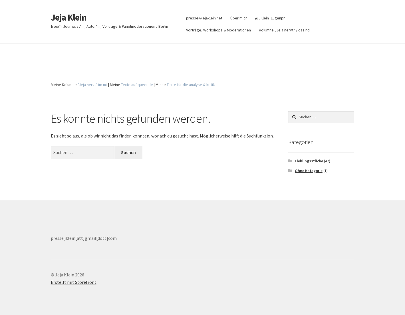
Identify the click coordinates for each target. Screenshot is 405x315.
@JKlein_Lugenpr (270, 18)
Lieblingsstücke (309, 161)
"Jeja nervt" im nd (92, 84)
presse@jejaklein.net (204, 18)
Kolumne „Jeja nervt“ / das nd (284, 30)
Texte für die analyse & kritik (191, 84)
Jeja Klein (68, 17)
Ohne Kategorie (309, 170)
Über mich (238, 18)
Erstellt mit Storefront (73, 282)
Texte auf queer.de (137, 84)
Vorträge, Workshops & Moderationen (218, 30)
